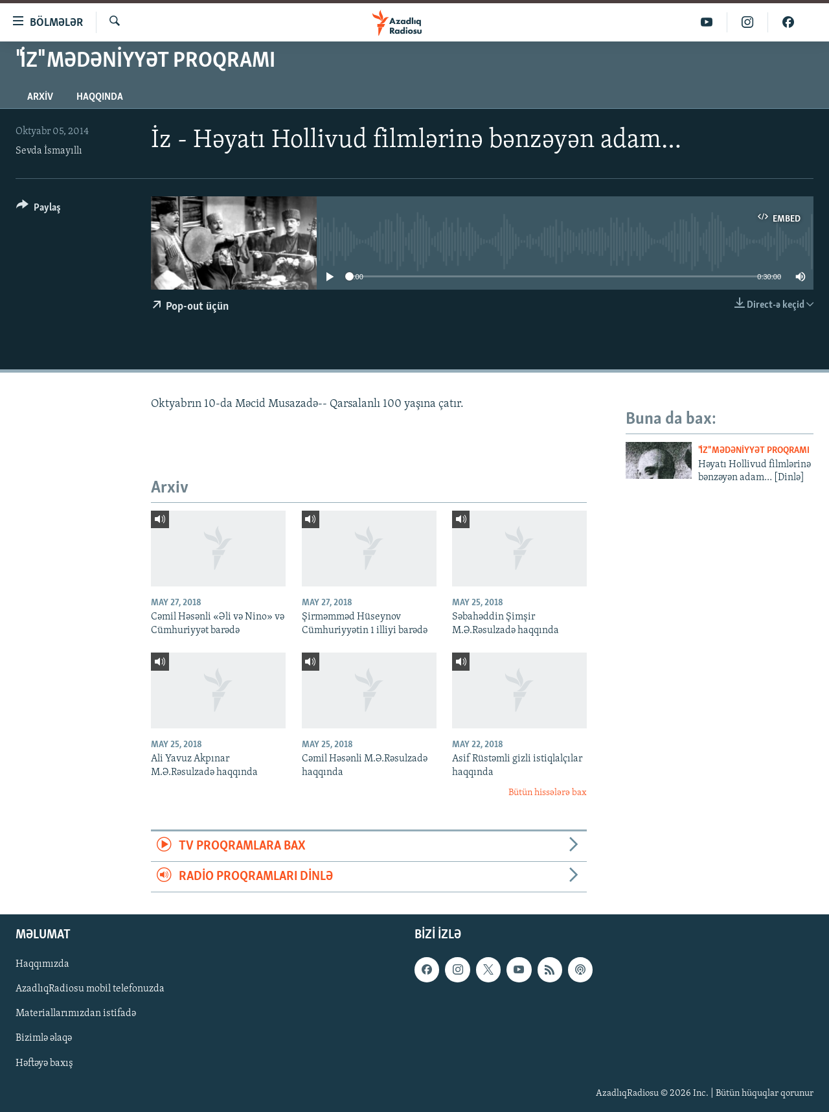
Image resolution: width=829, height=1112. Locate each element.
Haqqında (99, 97)
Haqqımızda (42, 965)
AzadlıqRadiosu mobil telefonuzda (90, 989)
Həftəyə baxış (44, 1063)
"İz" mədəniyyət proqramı (754, 451)
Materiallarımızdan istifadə (76, 1014)
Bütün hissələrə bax (547, 793)
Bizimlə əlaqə (44, 1039)
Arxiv (40, 97)
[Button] (38, 209)
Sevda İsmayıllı (49, 151)
